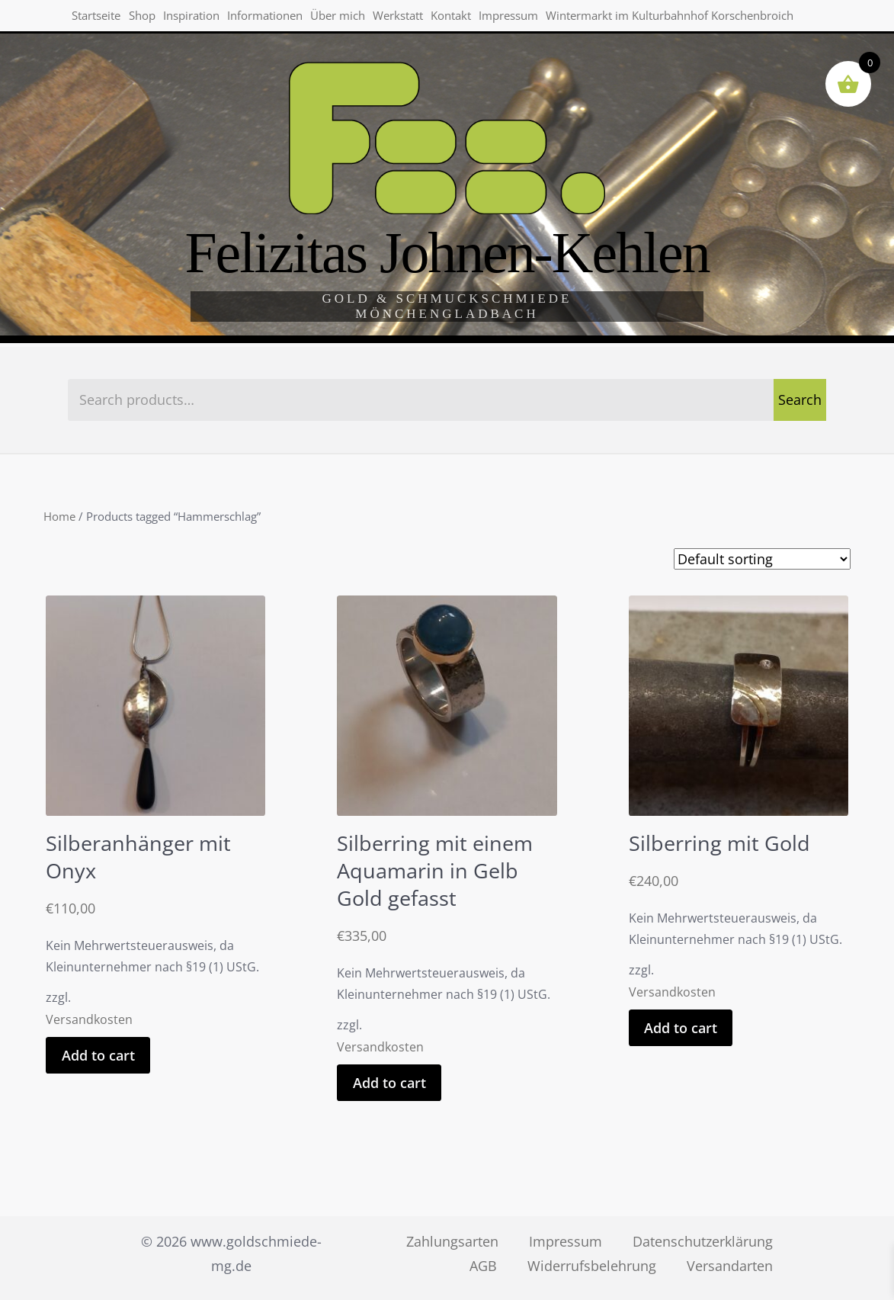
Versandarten (730, 1266)
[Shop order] (762, 559)
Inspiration (202, 18)
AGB (483, 1266)
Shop (149, 18)
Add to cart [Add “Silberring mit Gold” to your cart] (680, 1028)
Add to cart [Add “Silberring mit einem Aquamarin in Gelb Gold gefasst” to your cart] (389, 1083)
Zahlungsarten (452, 1241)
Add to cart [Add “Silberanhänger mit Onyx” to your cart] (98, 1055)
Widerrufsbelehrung (591, 1266)
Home (59, 516)
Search (800, 399)
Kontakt (476, 18)
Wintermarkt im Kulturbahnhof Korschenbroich (196, 54)
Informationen (279, 18)
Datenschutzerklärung (703, 1241)
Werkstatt (420, 18)
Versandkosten (89, 1019)
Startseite (99, 18)
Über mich (356, 18)
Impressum (537, 18)
